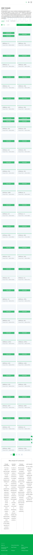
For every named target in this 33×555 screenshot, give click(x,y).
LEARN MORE (8, 118)
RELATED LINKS (4, 550)
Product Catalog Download (24, 548)
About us (3, 545)
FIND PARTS (8, 35)
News (22, 545)
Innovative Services (14, 465)
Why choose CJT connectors (16, 460)
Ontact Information (15, 545)
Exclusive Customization (21, 465)
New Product (13, 547)
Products (13, 550)
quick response (29, 464)
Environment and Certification (4, 548)
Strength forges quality (6, 465)
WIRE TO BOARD (5, 8)
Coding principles (24, 550)
